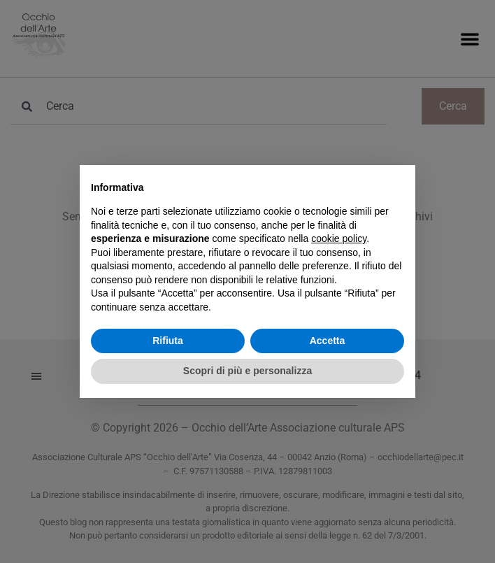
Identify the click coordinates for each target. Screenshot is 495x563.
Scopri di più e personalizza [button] (247, 370)
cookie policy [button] (338, 238)
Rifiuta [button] (167, 340)
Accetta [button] (327, 340)
